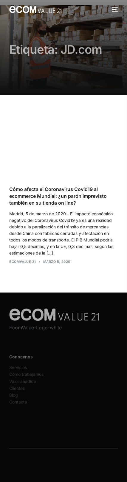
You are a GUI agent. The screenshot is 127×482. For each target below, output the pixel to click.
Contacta (18, 404)
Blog (13, 397)
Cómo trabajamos (26, 377)
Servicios (18, 369)
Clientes (17, 390)
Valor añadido (22, 383)
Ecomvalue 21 (22, 262)
